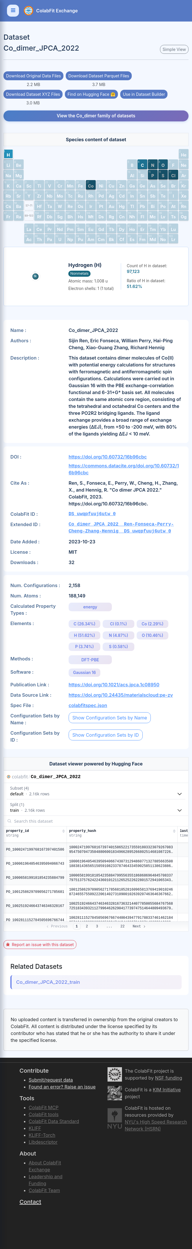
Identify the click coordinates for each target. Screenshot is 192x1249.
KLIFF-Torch (42, 1135)
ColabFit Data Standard (54, 1121)
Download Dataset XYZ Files (33, 94)
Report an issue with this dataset (40, 944)
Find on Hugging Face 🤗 (91, 94)
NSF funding (168, 1078)
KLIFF (35, 1128)
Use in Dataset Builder (144, 94)
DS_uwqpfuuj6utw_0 (92, 514)
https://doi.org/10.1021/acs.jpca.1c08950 (114, 684)
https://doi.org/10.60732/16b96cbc (108, 457)
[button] (8, 154)
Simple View (174, 49)
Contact (30, 1201)
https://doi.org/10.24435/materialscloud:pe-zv (121, 695)
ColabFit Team (44, 1190)
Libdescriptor (43, 1142)
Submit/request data (51, 1080)
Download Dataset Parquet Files (98, 75)
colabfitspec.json (88, 705)
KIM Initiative (167, 1090)
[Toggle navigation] (13, 11)
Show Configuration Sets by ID (105, 735)
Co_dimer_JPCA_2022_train (48, 982)
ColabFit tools (44, 1114)
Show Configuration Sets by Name (109, 718)
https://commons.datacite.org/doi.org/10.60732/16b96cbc (124, 469)
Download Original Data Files (33, 75)
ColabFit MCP (44, 1107)
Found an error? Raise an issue (62, 1087)
